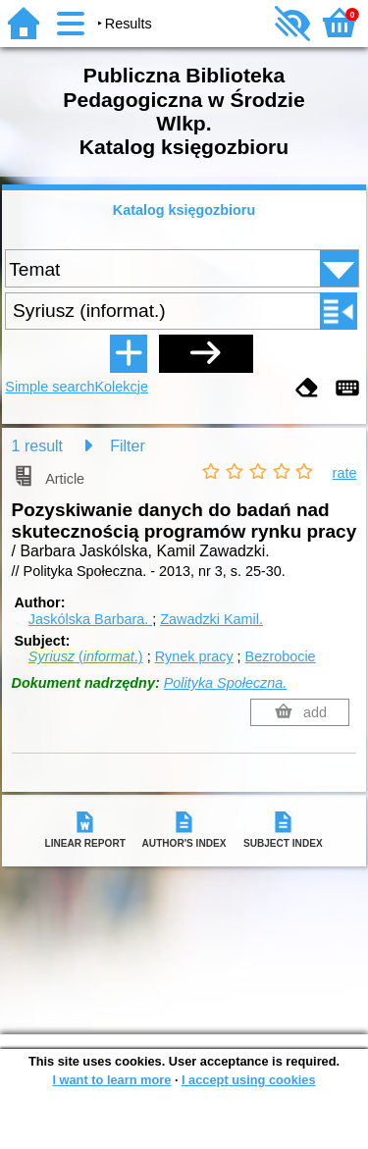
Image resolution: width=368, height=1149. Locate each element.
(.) (85, 656)
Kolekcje (121, 386)
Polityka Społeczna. (226, 683)
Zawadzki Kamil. (211, 619)
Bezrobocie (280, 656)
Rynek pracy (194, 656)
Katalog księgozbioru (184, 210)
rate (345, 473)
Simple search (49, 386)
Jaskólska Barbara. (90, 619)
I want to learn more (111, 1079)
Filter (127, 446)
